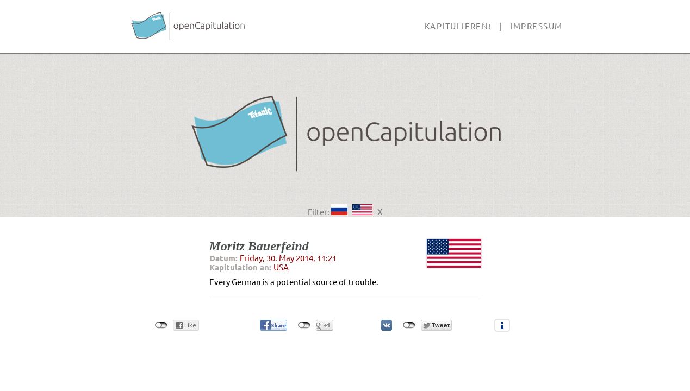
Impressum (536, 26)
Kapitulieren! (458, 26)
